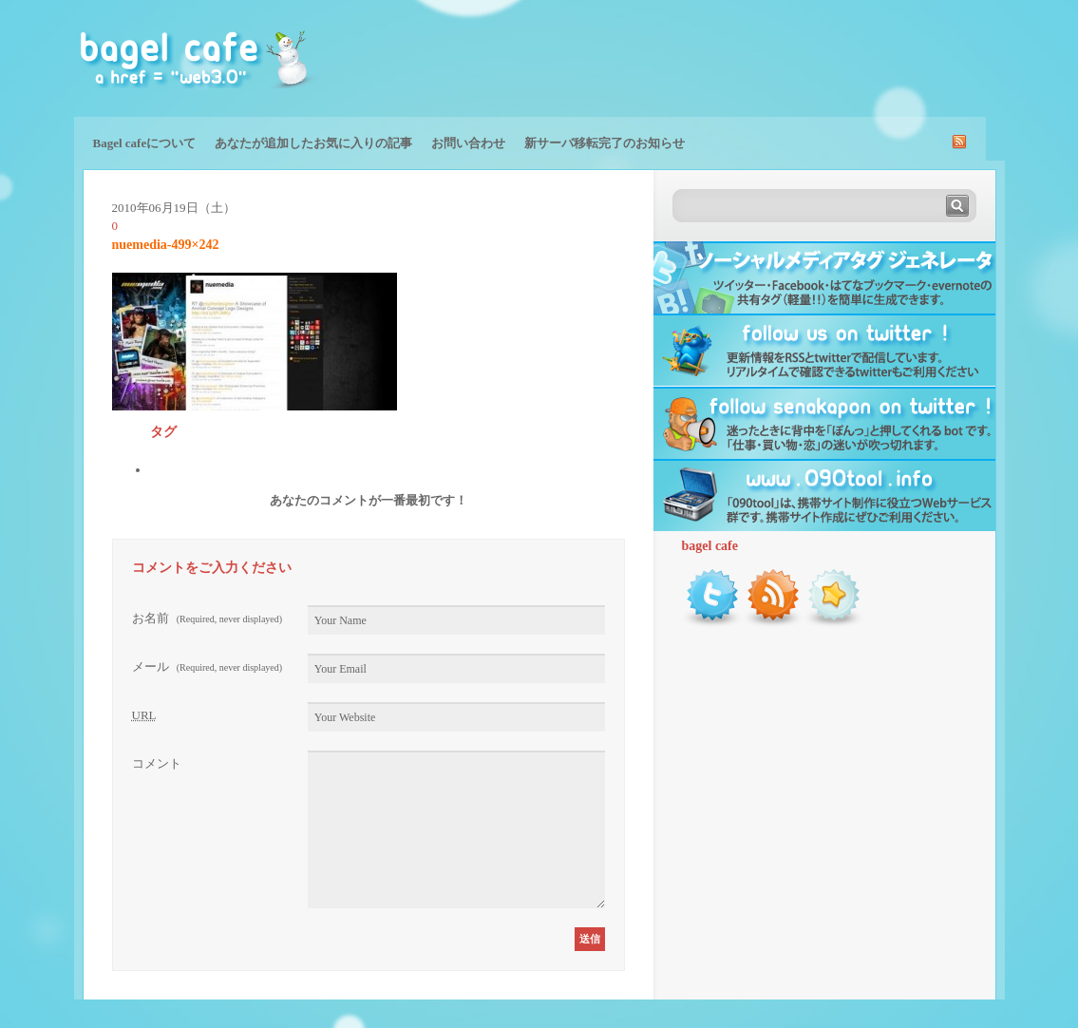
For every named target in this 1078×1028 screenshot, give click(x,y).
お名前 (207, 618)
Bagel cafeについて (145, 143)
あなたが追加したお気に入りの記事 (313, 143)
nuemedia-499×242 (165, 245)
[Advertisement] (782, 57)
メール (207, 666)
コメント (156, 763)
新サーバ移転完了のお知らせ (604, 143)
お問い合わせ (468, 143)
